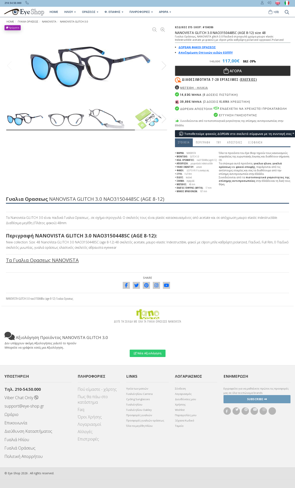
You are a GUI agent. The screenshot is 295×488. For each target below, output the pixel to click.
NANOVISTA (49, 21)
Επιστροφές (88, 439)
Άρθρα (165, 12)
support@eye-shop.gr (24, 406)
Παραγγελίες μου (185, 415)
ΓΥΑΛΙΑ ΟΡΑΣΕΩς (28, 21)
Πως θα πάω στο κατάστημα (93, 399)
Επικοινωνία (16, 423)
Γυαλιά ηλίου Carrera (139, 394)
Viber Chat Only (21, 397)
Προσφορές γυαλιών (139, 415)
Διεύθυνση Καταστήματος (28, 431)
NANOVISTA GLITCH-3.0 (74, 21)
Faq (81, 409)
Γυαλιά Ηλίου (17, 439)
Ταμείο (179, 426)
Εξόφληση (255, 142)
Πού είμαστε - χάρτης (97, 389)
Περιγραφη (203, 142)
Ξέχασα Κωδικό (184, 420)
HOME (10, 21)
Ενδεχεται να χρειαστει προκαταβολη (250, 108)
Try (219, 142)
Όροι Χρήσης (90, 417)
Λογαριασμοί (89, 424)
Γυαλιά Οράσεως (20, 448)
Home (54, 12)
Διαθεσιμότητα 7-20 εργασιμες (219, 79)
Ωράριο (11, 414)
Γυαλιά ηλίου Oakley (139, 410)
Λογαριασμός (183, 394)
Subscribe (257, 399)
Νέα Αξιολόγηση (147, 353)
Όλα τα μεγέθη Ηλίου (139, 426)
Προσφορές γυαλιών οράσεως (145, 420)
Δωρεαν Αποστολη (193, 108)
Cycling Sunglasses (138, 399)
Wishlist (180, 410)
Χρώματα (12, 27)
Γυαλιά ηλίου (134, 404)
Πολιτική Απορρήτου (24, 456)
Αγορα (233, 70)
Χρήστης (180, 404)
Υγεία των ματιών (137, 388)
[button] (164, 65)
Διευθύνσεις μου (185, 399)
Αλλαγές (85, 431)
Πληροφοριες (141, 12)
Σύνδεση (180, 388)
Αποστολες (234, 142)
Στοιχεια (184, 142)
